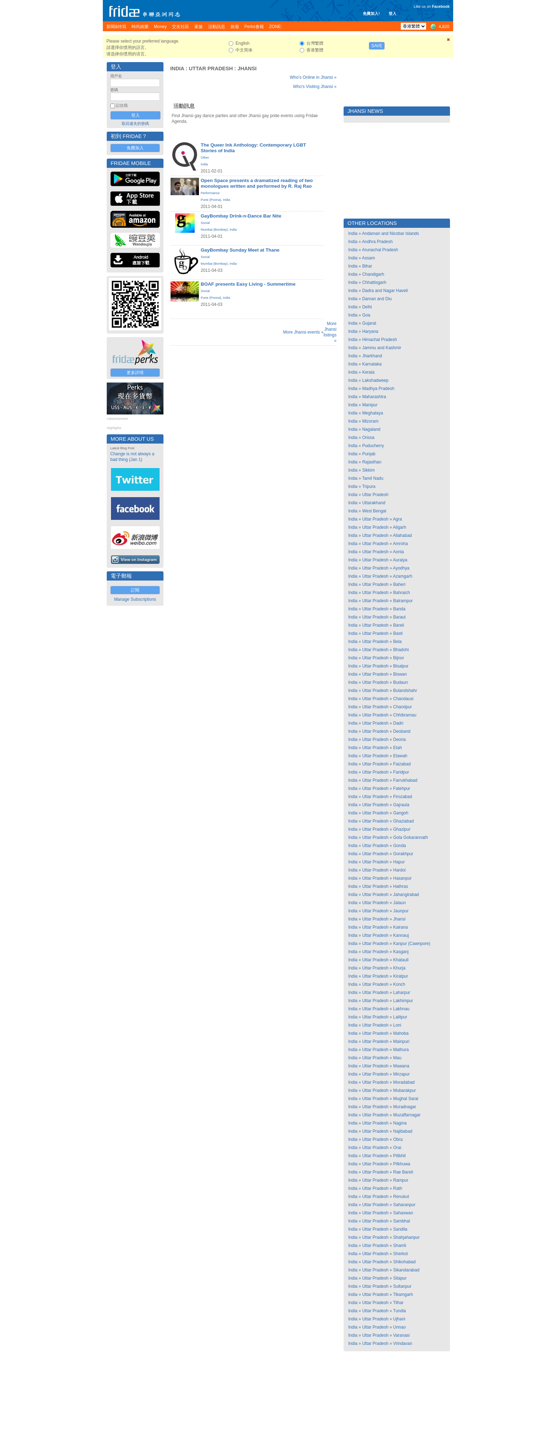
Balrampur (403, 600)
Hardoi (399, 870)
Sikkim (368, 470)
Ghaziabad (403, 821)
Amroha (400, 543)
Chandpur (402, 706)
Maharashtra (374, 396)
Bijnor (398, 657)
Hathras (400, 886)
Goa (366, 315)
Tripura (369, 486)
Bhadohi (401, 649)
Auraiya (400, 559)
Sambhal (401, 1221)
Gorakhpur (403, 853)
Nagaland (371, 429)
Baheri (399, 584)
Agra (397, 519)
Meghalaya (372, 413)
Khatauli (400, 959)
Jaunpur (400, 910)
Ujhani (399, 1319)
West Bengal (374, 511)
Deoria (399, 739)
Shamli (399, 1245)
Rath (397, 1188)
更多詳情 (135, 372)
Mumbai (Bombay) (214, 229)
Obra (398, 1139)
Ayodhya (401, 568)
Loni (397, 1025)
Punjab (368, 453)
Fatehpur (401, 788)
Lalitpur (400, 1017)
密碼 (114, 90)
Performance (210, 193)
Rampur (400, 1180)
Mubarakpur (404, 1090)
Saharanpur (404, 1204)
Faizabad (402, 764)
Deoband (402, 731)
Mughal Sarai (405, 1098)
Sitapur (400, 1278)
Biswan (400, 674)
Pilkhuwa (401, 1163)
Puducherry (373, 445)
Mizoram (370, 421)
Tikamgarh (403, 1294)
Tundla (399, 1310)
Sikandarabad (406, 1270)
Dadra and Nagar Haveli (385, 290)
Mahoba (400, 1033)
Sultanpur (402, 1286)
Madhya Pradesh (378, 388)
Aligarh (399, 527)
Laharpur (401, 992)
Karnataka (372, 364)
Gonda (399, 845)
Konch (399, 984)
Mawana (401, 1065)
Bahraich (401, 592)
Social (205, 223)
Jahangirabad (406, 894)
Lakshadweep (375, 380)
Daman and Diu (376, 298)
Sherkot (400, 1253)
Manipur (369, 404)
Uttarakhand (373, 502)
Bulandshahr (405, 690)
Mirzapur (401, 1074)
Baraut (399, 617)
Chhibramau (404, 715)
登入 (392, 13)
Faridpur (401, 772)
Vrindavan (402, 1343)
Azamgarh (402, 576)
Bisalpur (400, 666)
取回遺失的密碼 (135, 123)
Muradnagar (404, 1106)
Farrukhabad (405, 780)
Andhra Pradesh (377, 241)
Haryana (370, 331)
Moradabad (404, 1082)
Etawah (400, 755)
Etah (397, 747)
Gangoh (400, 812)
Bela (397, 641)
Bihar (367, 266)
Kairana (400, 927)
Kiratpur (400, 976)
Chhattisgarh (374, 282)
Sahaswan (403, 1212)
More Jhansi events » (303, 332)
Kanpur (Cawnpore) (411, 943)
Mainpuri (401, 1041)
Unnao (399, 1327)
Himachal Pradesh (379, 339)
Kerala (368, 372)
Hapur (399, 861)
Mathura (401, 1049)
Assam (368, 257)
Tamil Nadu (372, 478)
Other (205, 157)
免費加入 (135, 147)
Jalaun (399, 902)
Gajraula (401, 804)
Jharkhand (372, 355)
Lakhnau (401, 1008)
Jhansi (247, 68)
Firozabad (402, 796)
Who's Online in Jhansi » (313, 77)
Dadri (398, 723)
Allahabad (402, 535)
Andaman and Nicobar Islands (390, 233)
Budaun (400, 682)
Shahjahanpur (406, 1237)
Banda (399, 608)
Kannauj (401, 935)
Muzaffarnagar (407, 1114)
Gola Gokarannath (410, 837)
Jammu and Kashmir (381, 347)
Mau (397, 1057)
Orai (397, 1147)
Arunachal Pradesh (380, 249)
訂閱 (135, 590)
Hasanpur (402, 878)
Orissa (368, 437)
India (177, 68)
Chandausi (403, 698)
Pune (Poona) (211, 200)
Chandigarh (373, 274)
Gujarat (369, 323)
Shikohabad (404, 1261)
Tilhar (398, 1302)
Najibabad (402, 1131)
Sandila (400, 1229)
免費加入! (371, 13)
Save (376, 45)
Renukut (401, 1196)
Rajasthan (371, 462)
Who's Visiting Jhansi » (315, 86)
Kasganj (400, 951)
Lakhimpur (403, 1000)
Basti (398, 633)
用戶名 (116, 76)
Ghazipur (402, 829)
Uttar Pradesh (211, 68)
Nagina (400, 1123)
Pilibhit (399, 1155)
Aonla (398, 551)
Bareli (398, 625)
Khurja (399, 968)
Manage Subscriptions (135, 599)
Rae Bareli (403, 1172)
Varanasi (401, 1335)
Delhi (367, 306)
